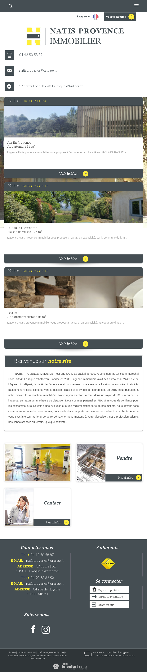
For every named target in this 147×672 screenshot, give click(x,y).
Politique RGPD (37, 658)
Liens (55, 655)
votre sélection (116, 16)
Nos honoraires (44, 655)
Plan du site (13, 655)
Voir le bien (73, 174)
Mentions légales (27, 655)
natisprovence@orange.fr (31, 71)
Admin (63, 655)
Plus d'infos (129, 477)
